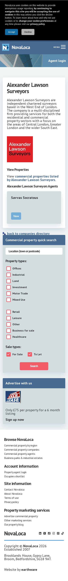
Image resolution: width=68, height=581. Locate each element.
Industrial (18, 274)
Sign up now (15, 419)
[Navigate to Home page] (16, 47)
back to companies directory (28, 233)
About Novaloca (13, 493)
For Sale (17, 354)
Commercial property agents (19, 453)
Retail (16, 311)
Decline (28, 32)
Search (34, 366)
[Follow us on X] (44, 533)
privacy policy (37, 23)
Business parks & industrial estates (23, 458)
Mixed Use (18, 299)
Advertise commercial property (21, 516)
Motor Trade (20, 293)
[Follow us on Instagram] (53, 533)
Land (15, 281)
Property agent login (15, 472)
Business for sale (23, 330)
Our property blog (13, 524)
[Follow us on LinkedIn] (40, 533)
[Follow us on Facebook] (49, 533)
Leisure (17, 318)
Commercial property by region (20, 445)
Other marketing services (17, 520)
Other (16, 324)
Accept (11, 32)
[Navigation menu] (63, 46)
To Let (38, 354)
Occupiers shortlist (14, 476)
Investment (19, 287)
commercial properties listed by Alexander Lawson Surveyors (32, 178)
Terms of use (11, 498)
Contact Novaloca (14, 489)
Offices (16, 268)
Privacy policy (11, 502)
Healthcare (19, 336)
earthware (29, 569)
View (16, 216)
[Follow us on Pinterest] (58, 533)
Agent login (57, 60)
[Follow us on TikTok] (62, 533)
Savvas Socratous (24, 197)
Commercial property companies (21, 449)
